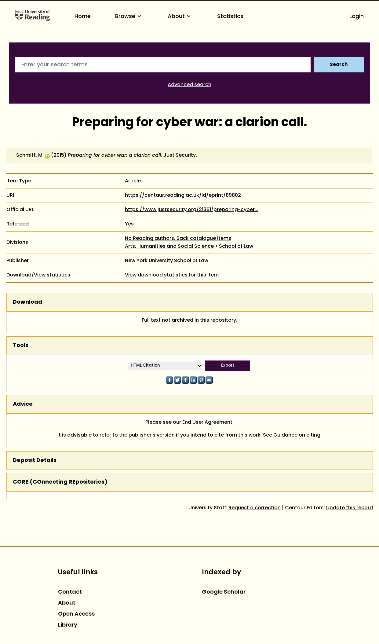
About (180, 16)
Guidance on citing (296, 435)
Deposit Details (34, 460)
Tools (20, 345)
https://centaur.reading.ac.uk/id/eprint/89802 (183, 195)
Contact (70, 592)
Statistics (230, 16)
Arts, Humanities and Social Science (169, 247)
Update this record (349, 508)
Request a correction (254, 508)
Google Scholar (224, 592)
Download (27, 302)
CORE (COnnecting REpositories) (60, 482)
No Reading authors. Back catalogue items (178, 239)
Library (67, 625)
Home (83, 16)
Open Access (76, 614)
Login (356, 16)
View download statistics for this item (172, 275)
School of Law (236, 247)
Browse (129, 16)
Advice (23, 404)
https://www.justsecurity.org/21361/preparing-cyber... (191, 210)
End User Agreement (207, 422)
